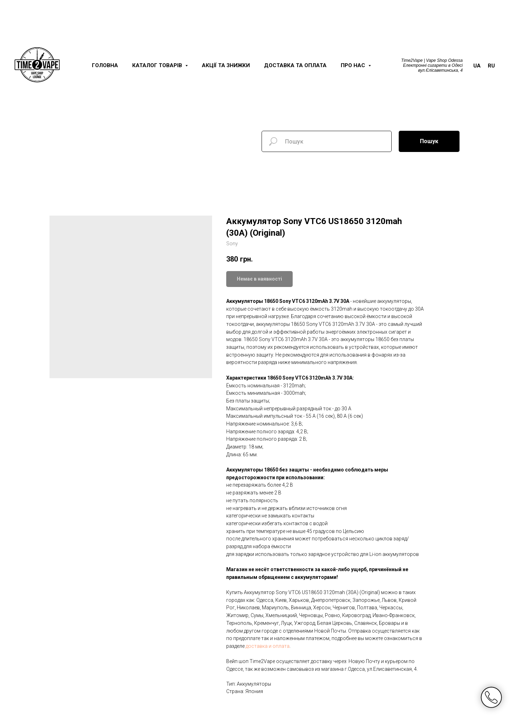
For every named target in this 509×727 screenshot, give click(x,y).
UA (477, 66)
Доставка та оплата (295, 65)
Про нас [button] (354, 65)
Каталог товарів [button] (157, 65)
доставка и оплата (267, 646)
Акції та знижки (226, 65)
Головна (105, 65)
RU (491, 66)
